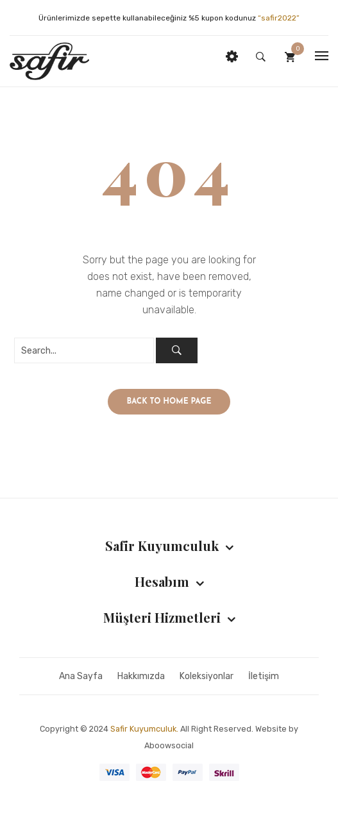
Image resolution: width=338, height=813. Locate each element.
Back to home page (169, 402)
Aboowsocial (169, 745)
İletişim (263, 676)
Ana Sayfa (81, 676)
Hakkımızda (141, 676)
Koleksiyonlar (206, 676)
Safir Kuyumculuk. (144, 729)
